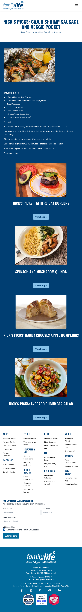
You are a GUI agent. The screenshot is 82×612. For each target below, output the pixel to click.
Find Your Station (9, 438)
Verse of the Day (51, 438)
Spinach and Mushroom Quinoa (41, 271)
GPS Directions (34, 579)
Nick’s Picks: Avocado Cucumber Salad (41, 403)
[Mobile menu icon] (76, 5)
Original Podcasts (9, 468)
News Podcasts (9, 472)
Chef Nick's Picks (9, 445)
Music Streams (8, 464)
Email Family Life (47, 579)
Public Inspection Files (47, 586)
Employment (70, 451)
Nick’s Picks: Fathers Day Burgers (41, 203)
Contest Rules (31, 586)
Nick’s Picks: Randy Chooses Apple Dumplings (41, 335)
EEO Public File (63, 586)
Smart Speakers (71, 484)
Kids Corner (7, 449)
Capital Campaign (72, 466)
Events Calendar (30, 438)
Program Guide (9, 442)
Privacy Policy (18, 586)
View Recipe (41, 216)
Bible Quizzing (49, 442)
